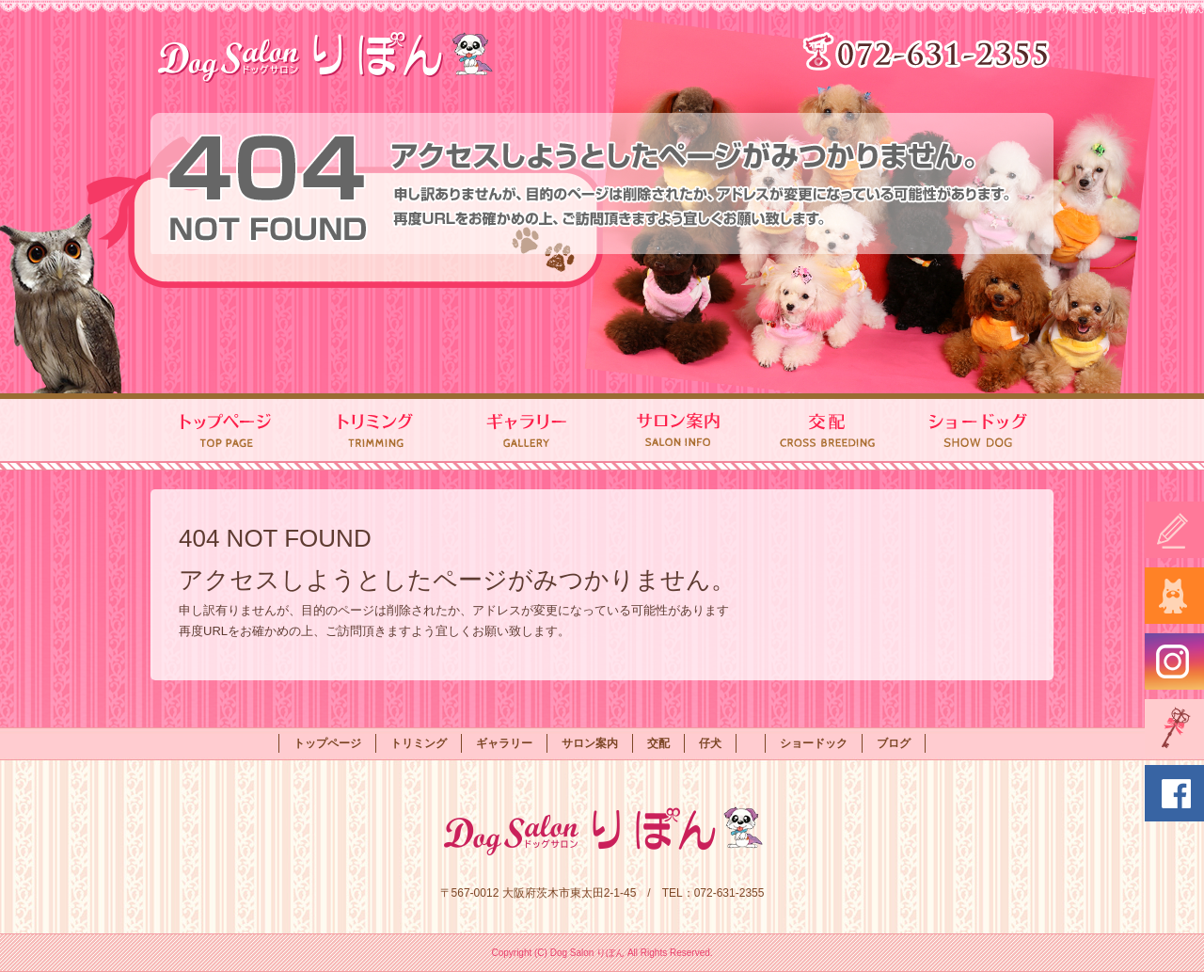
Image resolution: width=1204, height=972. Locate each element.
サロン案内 (677, 431)
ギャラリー (527, 431)
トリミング (376, 431)
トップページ (225, 431)
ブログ (894, 743)
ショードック (978, 431)
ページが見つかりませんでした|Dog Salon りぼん (1099, 9)
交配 (827, 431)
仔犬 (710, 743)
